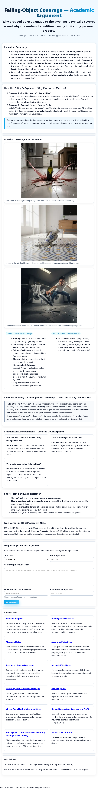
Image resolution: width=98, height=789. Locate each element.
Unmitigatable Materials (62, 618)
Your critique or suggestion (16, 564)
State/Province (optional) (61, 589)
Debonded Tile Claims (61, 665)
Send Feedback (11, 602)
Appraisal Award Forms (62, 732)
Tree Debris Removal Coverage (20, 665)
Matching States (13, 642)
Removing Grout (58, 688)
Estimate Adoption (14, 618)
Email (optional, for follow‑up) (17, 589)
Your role (8, 555)
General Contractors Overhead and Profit (70, 709)
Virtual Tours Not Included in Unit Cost (23, 709)
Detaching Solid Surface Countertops (23, 688)
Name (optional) (57, 555)
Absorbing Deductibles (61, 642)
